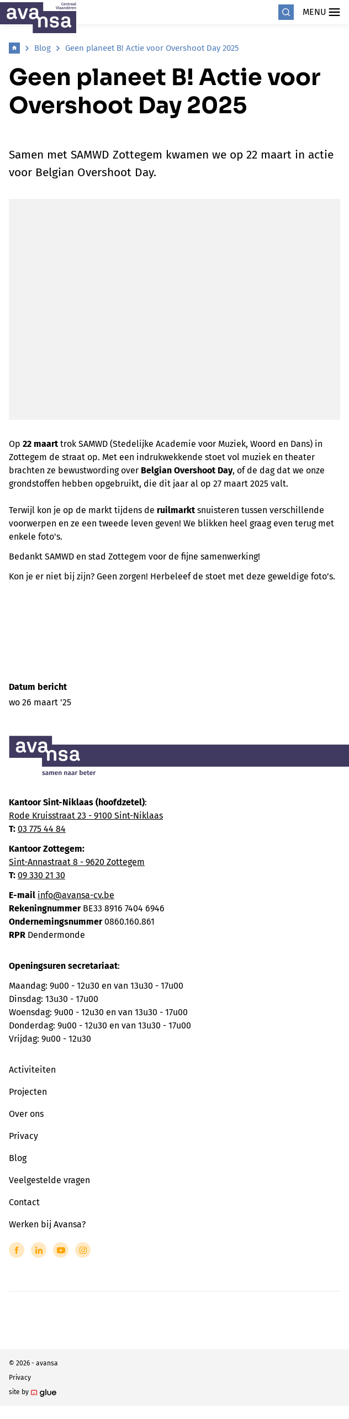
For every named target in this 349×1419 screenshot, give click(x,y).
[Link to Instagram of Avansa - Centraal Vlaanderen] (83, 1250)
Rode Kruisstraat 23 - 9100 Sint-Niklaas (86, 815)
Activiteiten (32, 1069)
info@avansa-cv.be (76, 895)
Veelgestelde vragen (49, 1180)
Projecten (28, 1091)
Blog (42, 48)
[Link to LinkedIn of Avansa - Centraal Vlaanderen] (38, 1250)
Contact (24, 1202)
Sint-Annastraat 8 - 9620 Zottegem (77, 862)
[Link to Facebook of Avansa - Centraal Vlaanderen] (16, 1250)
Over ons (26, 1114)
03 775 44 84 (42, 829)
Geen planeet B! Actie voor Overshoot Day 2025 (152, 48)
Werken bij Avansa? (47, 1224)
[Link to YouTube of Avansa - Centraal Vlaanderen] (60, 1250)
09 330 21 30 (41, 875)
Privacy (23, 1136)
